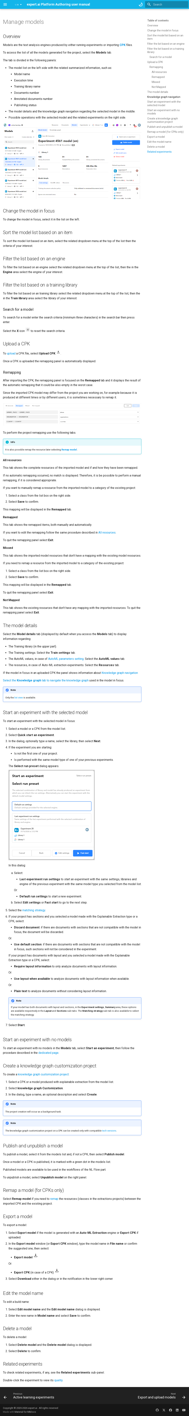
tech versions (109, 1130)
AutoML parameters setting (66, 659)
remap (54, 1199)
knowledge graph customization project (43, 1074)
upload (11, 353)
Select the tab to (26, 680)
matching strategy (33, 910)
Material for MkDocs (25, 1411)
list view (18, 697)
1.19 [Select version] (17, 5)
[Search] (166, 4)
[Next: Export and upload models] (160, 1396)
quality (58, 1380)
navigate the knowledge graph (69, 680)
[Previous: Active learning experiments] (30, 1396)
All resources (107, 532)
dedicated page (48, 1053)
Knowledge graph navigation (120, 673)
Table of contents (158, 20)
